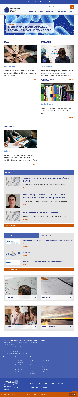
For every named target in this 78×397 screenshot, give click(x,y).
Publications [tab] (46, 235)
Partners (20, 362)
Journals (32, 360)
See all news (11, 225)
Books (32, 362)
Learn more (45, 394)
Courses (19, 371)
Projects (19, 360)
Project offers (46, 367)
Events (19, 369)
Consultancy (21, 367)
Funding (19, 365)
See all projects (12, 269)
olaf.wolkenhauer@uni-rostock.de (16, 353)
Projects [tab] (9, 235)
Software (32, 373)
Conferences (33, 365)
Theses (32, 371)
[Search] (59, 7)
